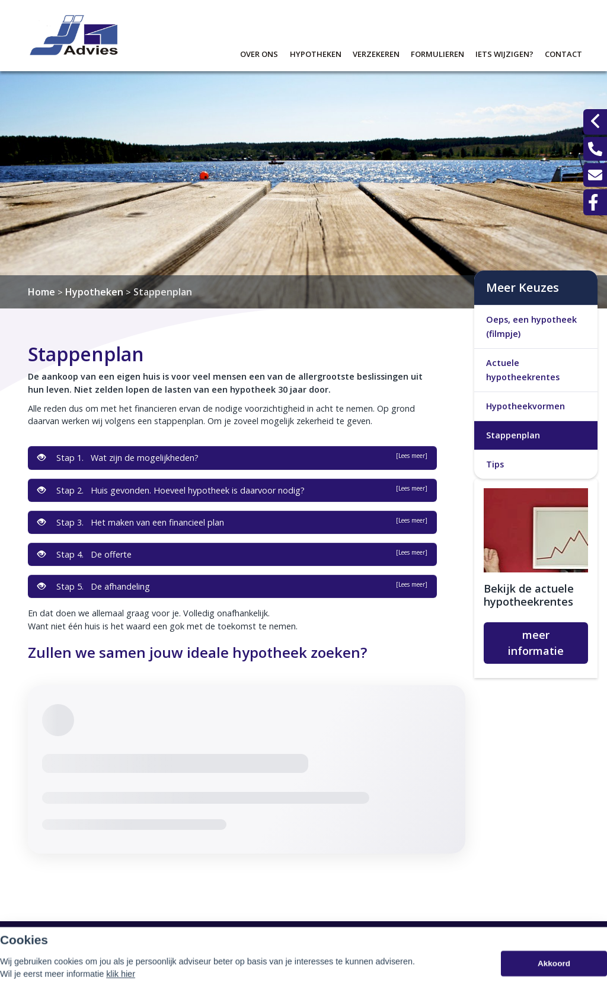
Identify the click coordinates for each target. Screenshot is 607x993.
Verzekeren (376, 52)
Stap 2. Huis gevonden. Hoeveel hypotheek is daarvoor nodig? (232, 490)
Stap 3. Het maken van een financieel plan (232, 522)
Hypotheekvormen (525, 406)
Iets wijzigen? (504, 52)
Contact (563, 52)
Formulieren (437, 52)
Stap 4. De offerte (232, 554)
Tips (495, 464)
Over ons (259, 52)
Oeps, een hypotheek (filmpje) (531, 326)
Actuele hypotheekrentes (523, 370)
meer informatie (536, 643)
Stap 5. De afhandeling (232, 586)
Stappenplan (162, 291)
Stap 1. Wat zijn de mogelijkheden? (232, 457)
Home (41, 291)
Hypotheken (315, 52)
